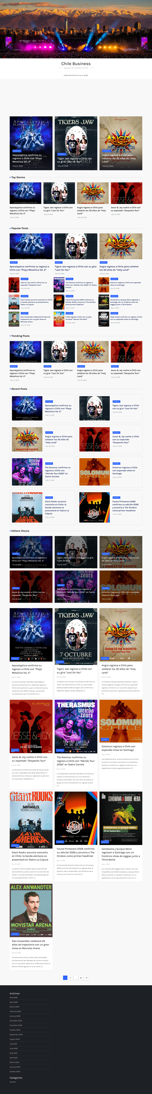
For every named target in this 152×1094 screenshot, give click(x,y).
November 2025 (16, 1025)
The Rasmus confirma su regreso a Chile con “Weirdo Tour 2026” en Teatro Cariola (81, 285)
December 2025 (16, 1021)
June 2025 (14, 1048)
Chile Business (76, 63)
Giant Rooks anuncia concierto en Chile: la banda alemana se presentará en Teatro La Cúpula (36, 302)
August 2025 (15, 1039)
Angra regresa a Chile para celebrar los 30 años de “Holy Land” (119, 158)
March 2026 (14, 1007)
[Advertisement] (76, 95)
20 (81, 977)
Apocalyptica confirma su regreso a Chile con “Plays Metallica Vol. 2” (27, 158)
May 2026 (13, 997)
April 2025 (14, 1058)
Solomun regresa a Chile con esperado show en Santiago (124, 470)
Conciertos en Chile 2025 (76, 75)
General (16, 151)
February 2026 (15, 1011)
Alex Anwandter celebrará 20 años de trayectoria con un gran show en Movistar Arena (35, 319)
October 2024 (15, 1072)
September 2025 (16, 1034)
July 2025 (13, 1044)
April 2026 (14, 1002)
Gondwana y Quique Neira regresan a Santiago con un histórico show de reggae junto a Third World (125, 302)
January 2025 (15, 1067)
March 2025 (14, 1062)
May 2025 (13, 1053)
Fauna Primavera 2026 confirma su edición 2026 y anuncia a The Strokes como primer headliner (80, 302)
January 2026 (15, 1016)
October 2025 (15, 1030)
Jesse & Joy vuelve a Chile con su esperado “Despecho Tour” (125, 439)
